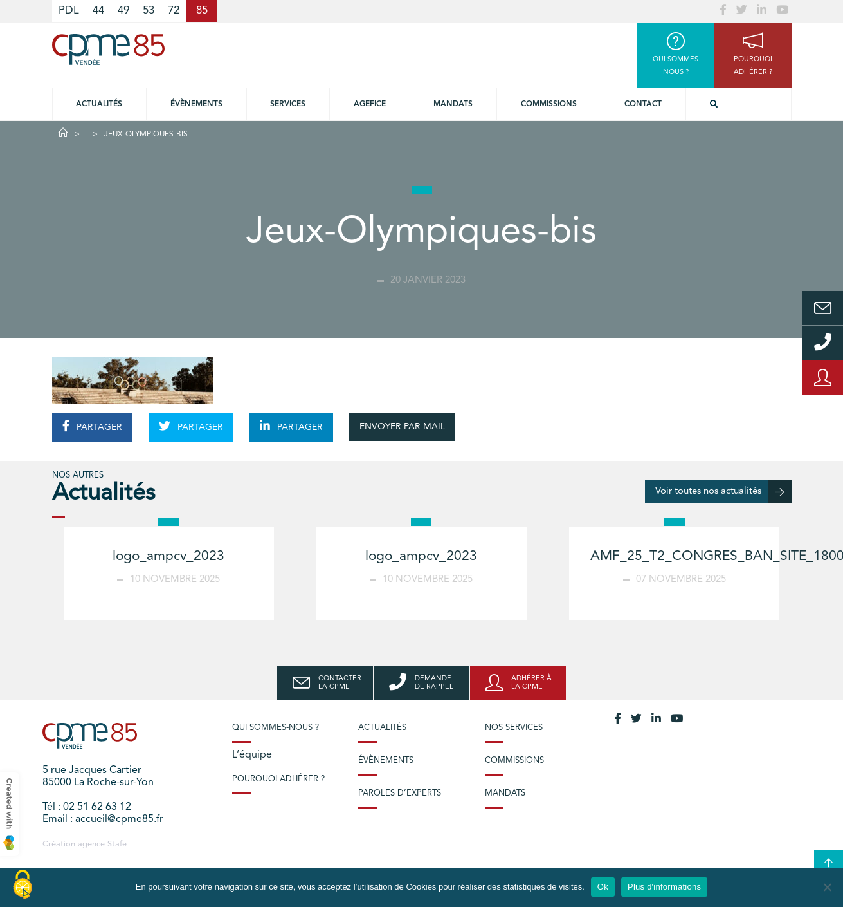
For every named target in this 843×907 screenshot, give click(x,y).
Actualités (99, 104)
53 (148, 10)
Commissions (549, 104)
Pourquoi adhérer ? (278, 779)
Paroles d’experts (399, 793)
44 (98, 10)
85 (202, 10)
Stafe (117, 844)
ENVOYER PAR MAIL (402, 426)
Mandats (453, 104)
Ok (602, 887)
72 (173, 10)
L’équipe (252, 755)
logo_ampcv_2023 (168, 556)
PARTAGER (92, 426)
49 (123, 10)
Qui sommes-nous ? (275, 728)
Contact (643, 104)
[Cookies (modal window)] (22, 885)
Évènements (196, 104)
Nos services (514, 728)
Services (287, 104)
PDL (69, 10)
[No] (826, 887)
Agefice (370, 104)
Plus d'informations (664, 887)
